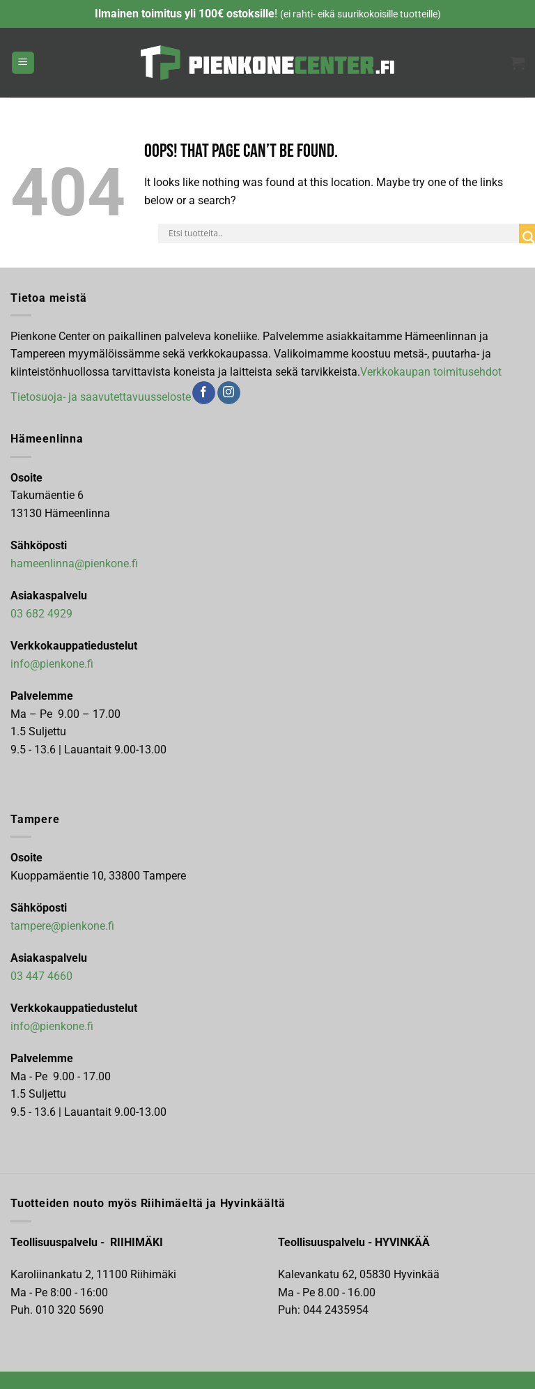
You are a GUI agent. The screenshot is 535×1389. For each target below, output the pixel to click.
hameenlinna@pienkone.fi (74, 563)
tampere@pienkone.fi (62, 926)
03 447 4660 (41, 976)
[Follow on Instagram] (228, 393)
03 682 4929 (41, 613)
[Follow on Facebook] (203, 393)
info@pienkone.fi (51, 663)
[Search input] (342, 233)
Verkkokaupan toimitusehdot (431, 371)
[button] (23, 63)
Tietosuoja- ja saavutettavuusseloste (100, 396)
